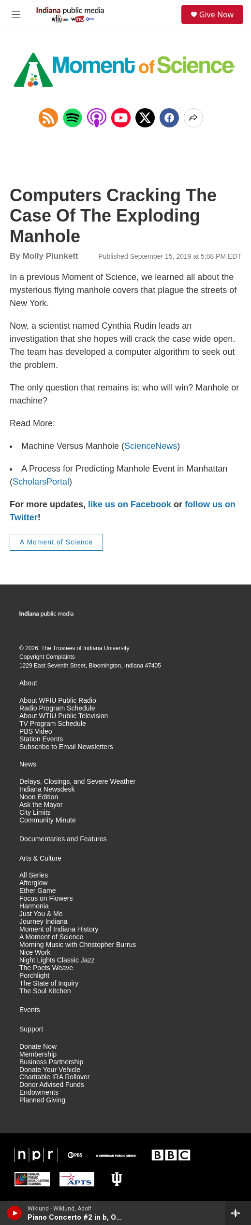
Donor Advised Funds (51, 1084)
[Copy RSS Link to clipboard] (48, 117)
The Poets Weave (46, 968)
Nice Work (34, 952)
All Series (33, 875)
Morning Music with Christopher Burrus (77, 944)
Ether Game (37, 890)
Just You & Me (41, 914)
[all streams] (238, 1213)
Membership (38, 1054)
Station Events (41, 739)
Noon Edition (38, 797)
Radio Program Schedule (57, 708)
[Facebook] (169, 117)
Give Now (216, 14)
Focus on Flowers (46, 898)
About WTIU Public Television (63, 716)
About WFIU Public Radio (57, 700)
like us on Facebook (129, 504)
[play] (15, 1213)
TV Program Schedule (52, 723)
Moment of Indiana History (58, 929)
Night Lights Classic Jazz (57, 960)
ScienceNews (150, 446)
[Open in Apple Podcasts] (96, 117)
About (28, 683)
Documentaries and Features (63, 839)
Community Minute (47, 820)
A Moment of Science (56, 542)
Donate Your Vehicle (49, 1069)
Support (31, 1029)
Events (29, 1010)
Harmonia (34, 906)
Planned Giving (42, 1100)
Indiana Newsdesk (46, 789)
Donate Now (38, 1046)
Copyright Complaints (47, 657)
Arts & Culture (40, 858)
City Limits (35, 812)
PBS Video (35, 731)
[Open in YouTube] (121, 117)
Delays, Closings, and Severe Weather (77, 781)
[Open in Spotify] (72, 117)
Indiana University (106, 648)
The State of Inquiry (48, 983)
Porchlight (34, 975)
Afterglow (33, 883)
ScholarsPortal (41, 482)
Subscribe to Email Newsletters (66, 747)
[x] (145, 117)
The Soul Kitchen (45, 991)
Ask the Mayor (40, 804)
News (27, 764)
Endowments (39, 1092)
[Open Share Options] (193, 117)
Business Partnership (51, 1062)
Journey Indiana (43, 921)
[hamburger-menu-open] (16, 14)
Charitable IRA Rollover (54, 1077)
